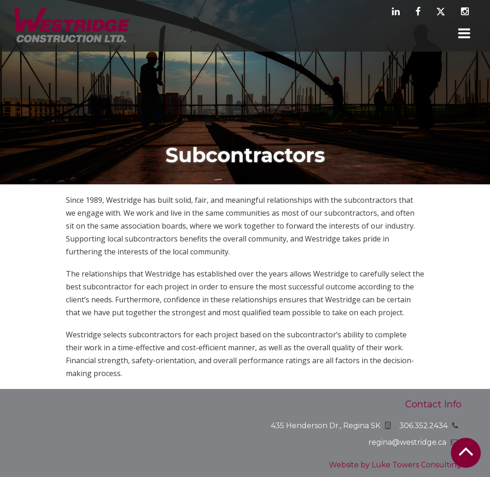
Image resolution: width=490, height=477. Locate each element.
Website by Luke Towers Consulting (395, 464)
